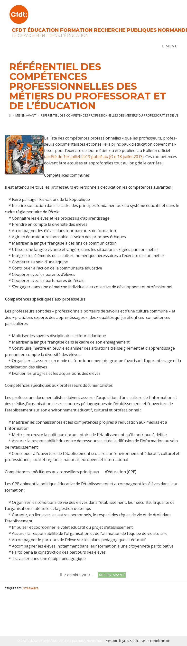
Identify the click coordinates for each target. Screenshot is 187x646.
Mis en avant (111, 574)
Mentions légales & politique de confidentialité (138, 641)
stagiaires (30, 588)
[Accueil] (9, 115)
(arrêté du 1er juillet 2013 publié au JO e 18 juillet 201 (92, 156)
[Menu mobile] (170, 46)
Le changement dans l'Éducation (50, 35)
